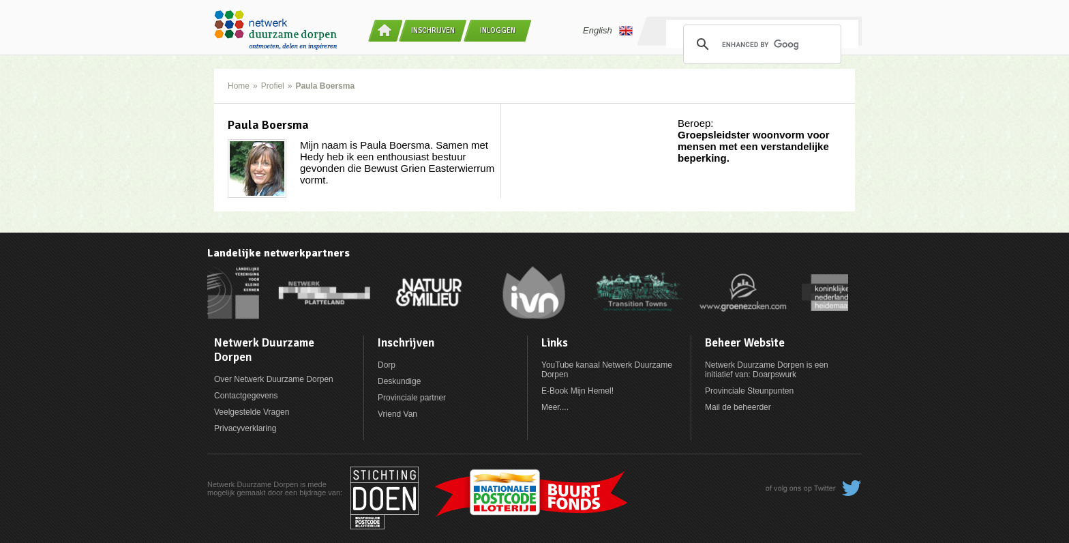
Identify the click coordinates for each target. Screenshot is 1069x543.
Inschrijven (433, 30)
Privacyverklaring (245, 428)
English (608, 30)
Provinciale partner (412, 397)
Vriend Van (397, 414)
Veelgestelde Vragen (251, 412)
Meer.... (555, 407)
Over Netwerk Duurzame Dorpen (273, 379)
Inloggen (497, 30)
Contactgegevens (245, 395)
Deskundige (399, 381)
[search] (760, 44)
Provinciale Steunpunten (749, 391)
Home (239, 86)
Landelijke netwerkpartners (278, 253)
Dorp (386, 365)
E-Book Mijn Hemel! (577, 391)
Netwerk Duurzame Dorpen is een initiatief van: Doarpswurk (766, 369)
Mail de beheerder (738, 407)
